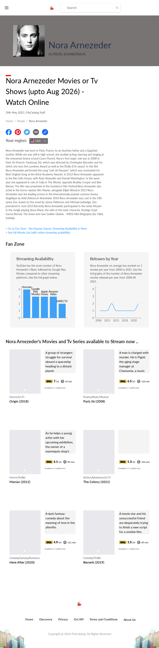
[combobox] (38, 141)
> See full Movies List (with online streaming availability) (38, 232)
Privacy (63, 619)
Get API (78, 619)
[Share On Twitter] (27, 132)
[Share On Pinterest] (18, 132)
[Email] (36, 132)
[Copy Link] (45, 132)
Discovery (45, 619)
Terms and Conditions (104, 619)
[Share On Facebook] (9, 132)
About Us (130, 619)
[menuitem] (29, 621)
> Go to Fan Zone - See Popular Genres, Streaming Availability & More (46, 228)
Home (9, 121)
